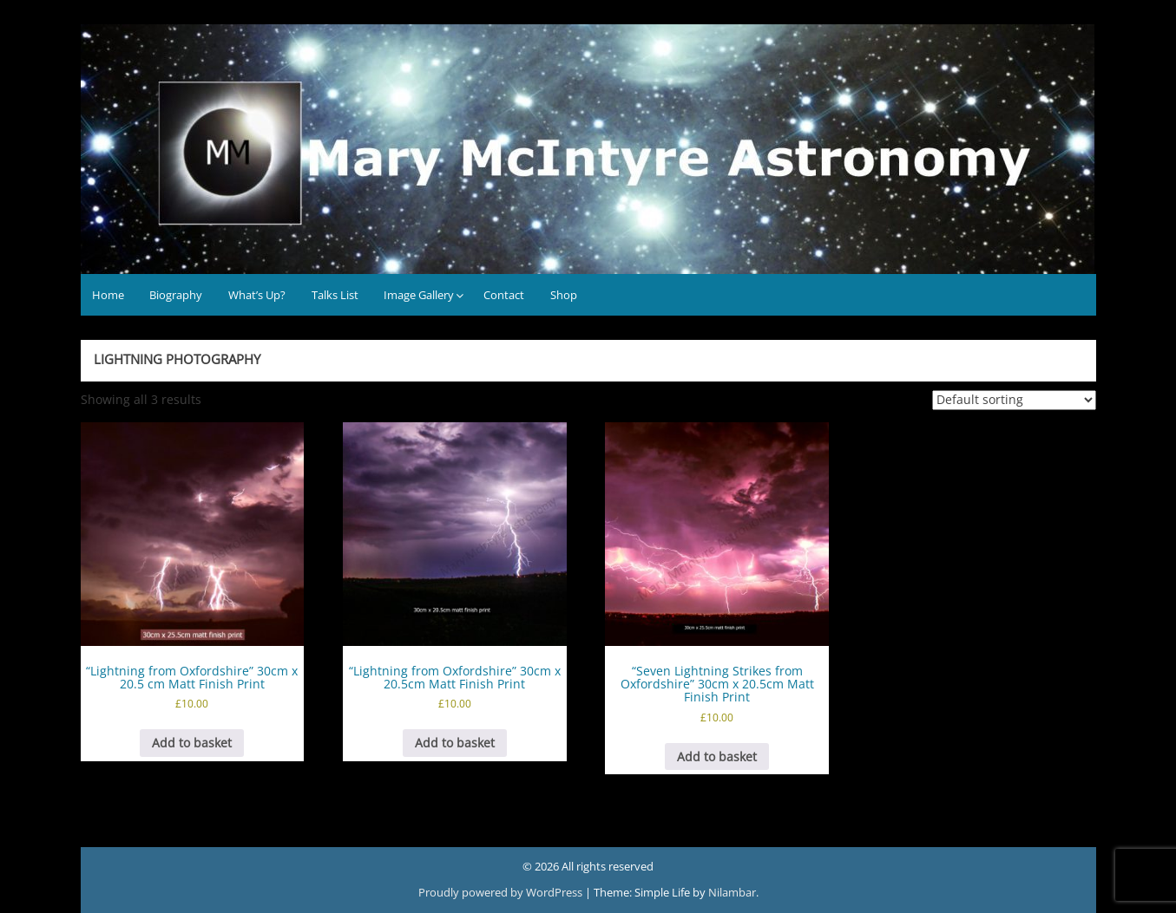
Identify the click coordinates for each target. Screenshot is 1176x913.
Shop (563, 295)
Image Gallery (419, 295)
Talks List (335, 295)
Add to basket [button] (192, 742)
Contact (503, 295)
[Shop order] (1014, 400)
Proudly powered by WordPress (501, 892)
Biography (175, 295)
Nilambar (732, 892)
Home (108, 295)
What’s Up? (257, 295)
